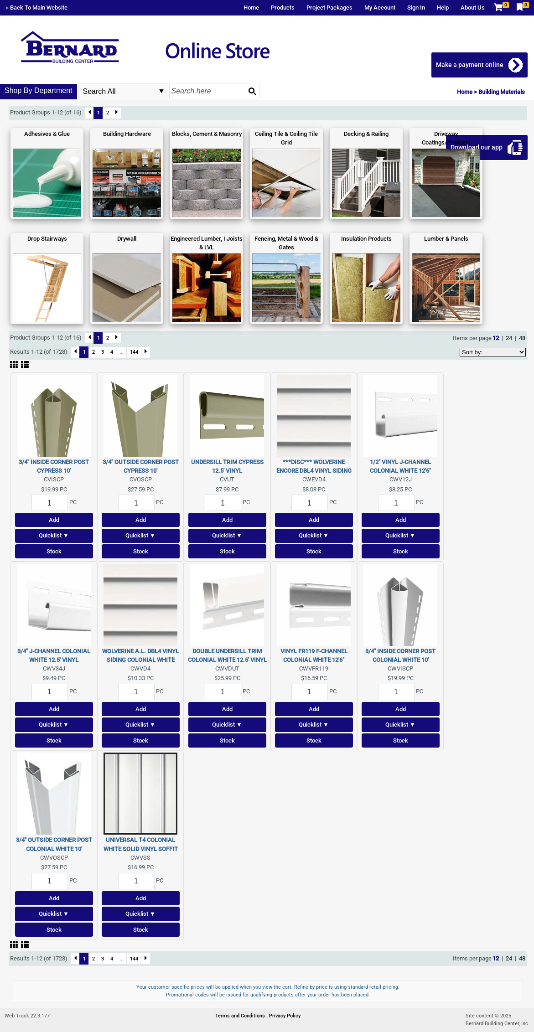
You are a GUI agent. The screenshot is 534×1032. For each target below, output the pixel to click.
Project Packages (329, 7)
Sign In (416, 7)
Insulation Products (366, 238)
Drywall (126, 238)
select (161, 91)
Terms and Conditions (240, 1016)
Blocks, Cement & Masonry (207, 133)
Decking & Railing (366, 133)
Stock (54, 551)
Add (54, 519)
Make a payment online (469, 64)
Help (443, 7)
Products (283, 7)
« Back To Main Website (36, 7)
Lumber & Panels (446, 238)
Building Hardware (127, 133)
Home (251, 7)
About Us (473, 7)
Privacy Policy (285, 1016)
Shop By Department (39, 90)
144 (134, 352)
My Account (379, 7)
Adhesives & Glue (47, 133)
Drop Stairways (47, 238)
